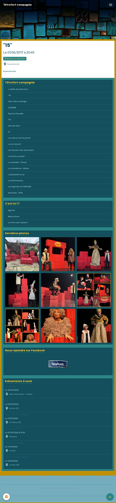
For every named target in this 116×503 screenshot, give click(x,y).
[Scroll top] (110, 497)
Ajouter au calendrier (14, 59)
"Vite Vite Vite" (13, 428)
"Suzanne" (10, 386)
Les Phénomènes (15, 181)
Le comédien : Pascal (17, 162)
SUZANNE (12, 108)
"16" (9, 95)
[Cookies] (6, 496)
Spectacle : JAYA (15, 193)
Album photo (13, 216)
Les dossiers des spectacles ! (21, 150)
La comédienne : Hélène (18, 168)
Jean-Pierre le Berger (17, 101)
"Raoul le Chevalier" (15, 442)
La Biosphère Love (16, 175)
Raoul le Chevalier (16, 114)
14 (9, 132)
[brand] (17, 4)
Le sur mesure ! (14, 144)
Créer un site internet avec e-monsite (58, 488)
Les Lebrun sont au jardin (19, 138)
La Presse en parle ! (16, 156)
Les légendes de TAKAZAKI (19, 187)
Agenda (11, 210)
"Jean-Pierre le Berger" (17, 414)
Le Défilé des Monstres (18, 89)
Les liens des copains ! (18, 222)
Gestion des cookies (58, 499)
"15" (9, 120)
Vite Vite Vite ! (14, 126)
